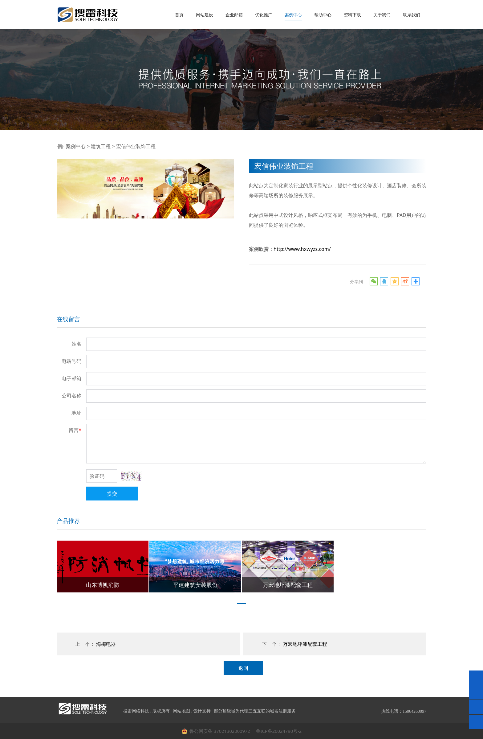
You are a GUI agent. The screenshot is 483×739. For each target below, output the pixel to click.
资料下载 (352, 15)
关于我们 (382, 15)
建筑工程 (101, 146)
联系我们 (411, 15)
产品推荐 (68, 521)
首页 (179, 15)
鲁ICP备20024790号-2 (278, 731)
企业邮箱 (234, 15)
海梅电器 (106, 644)
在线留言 (68, 319)
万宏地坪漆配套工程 (305, 644)
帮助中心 (322, 15)
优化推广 (263, 15)
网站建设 (204, 15)
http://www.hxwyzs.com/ (302, 249)
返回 (243, 668)
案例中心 (293, 15)
